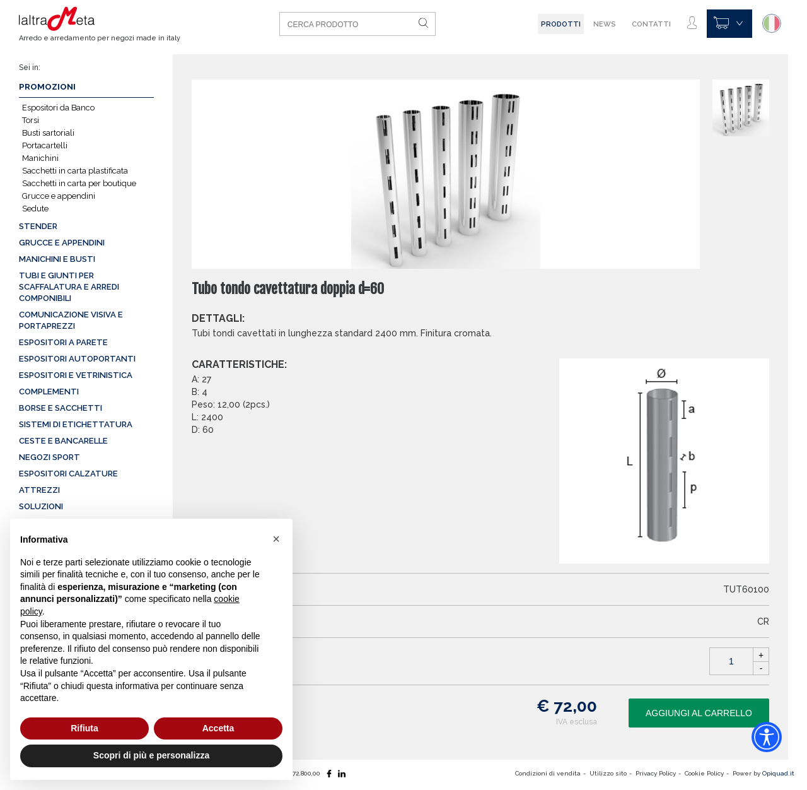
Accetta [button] (218, 728)
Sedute (35, 208)
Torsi (30, 120)
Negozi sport (49, 457)
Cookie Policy (704, 773)
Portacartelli (44, 145)
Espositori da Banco (58, 107)
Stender (38, 226)
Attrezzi (39, 490)
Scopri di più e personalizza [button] (151, 755)
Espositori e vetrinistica (75, 375)
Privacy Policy (656, 773)
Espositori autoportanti (77, 358)
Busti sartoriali (48, 133)
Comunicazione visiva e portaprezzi (71, 320)
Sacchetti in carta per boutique (79, 183)
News (604, 24)
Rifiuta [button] (84, 728)
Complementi (49, 391)
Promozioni (47, 86)
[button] (276, 539)
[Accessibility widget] (767, 737)
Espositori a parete (63, 342)
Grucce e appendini (58, 196)
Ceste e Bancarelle (63, 440)
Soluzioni (41, 506)
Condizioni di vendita (548, 773)
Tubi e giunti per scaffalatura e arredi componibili (69, 287)
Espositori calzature (68, 473)
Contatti (651, 24)
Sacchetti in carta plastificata (75, 170)
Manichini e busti (57, 259)
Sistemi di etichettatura (75, 424)
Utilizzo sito (608, 773)
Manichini (40, 158)
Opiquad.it (778, 773)
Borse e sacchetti (60, 408)
